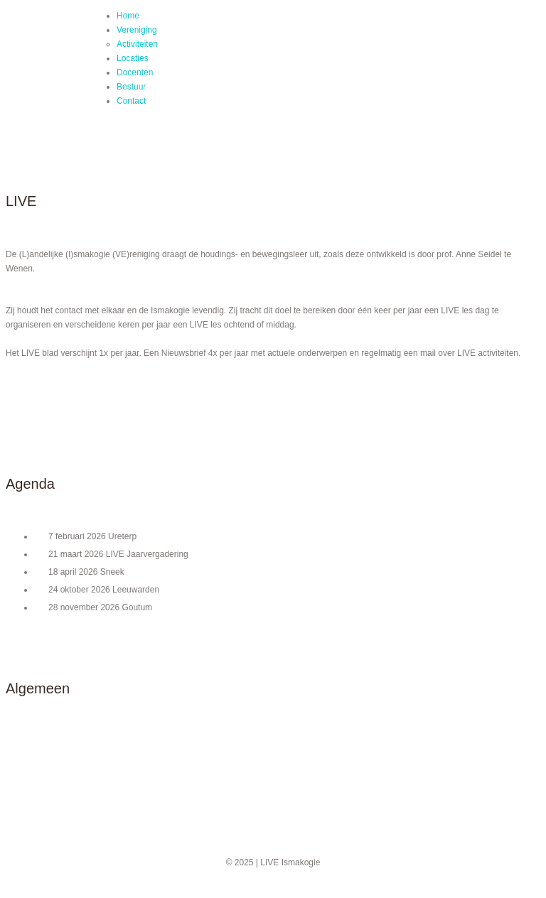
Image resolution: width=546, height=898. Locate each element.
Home (128, 16)
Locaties (133, 58)
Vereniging (137, 30)
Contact (131, 101)
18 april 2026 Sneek (86, 572)
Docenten (135, 72)
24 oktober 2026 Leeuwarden (103, 590)
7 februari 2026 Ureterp (92, 536)
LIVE (61, 71)
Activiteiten (137, 44)
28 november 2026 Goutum (100, 607)
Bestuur (131, 87)
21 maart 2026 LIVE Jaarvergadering (118, 554)
